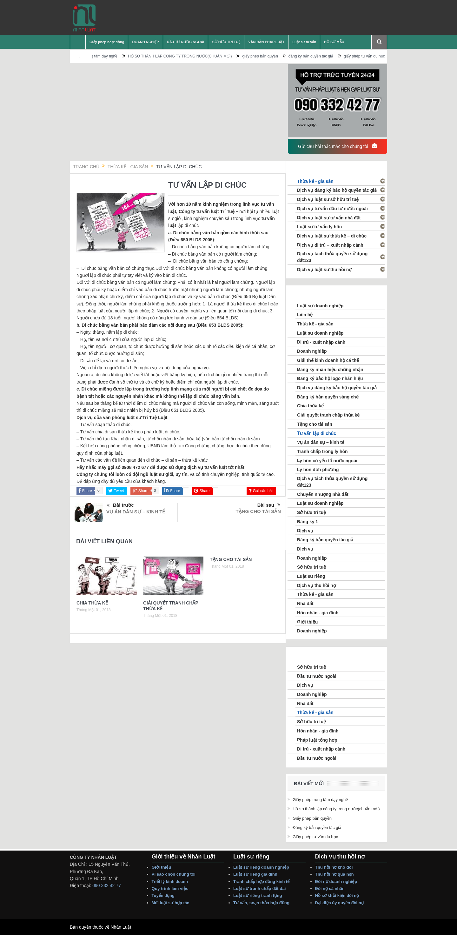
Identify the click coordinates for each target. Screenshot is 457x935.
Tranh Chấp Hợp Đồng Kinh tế (262, 881)
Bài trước (120, 505)
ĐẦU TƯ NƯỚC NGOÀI (185, 42)
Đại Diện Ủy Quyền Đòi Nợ (339, 902)
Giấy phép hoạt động (106, 42)
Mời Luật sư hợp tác (170, 902)
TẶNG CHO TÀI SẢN (258, 511)
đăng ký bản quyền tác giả (323, 56)
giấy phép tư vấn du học (376, 56)
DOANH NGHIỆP (145, 42)
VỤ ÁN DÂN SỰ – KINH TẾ (135, 511)
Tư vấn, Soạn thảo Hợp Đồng (261, 902)
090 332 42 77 (106, 885)
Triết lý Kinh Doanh (171, 881)
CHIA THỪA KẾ (92, 602)
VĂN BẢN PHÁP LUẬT (266, 42)
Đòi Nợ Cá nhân (330, 888)
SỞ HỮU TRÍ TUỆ (226, 42)
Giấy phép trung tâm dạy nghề (103, 56)
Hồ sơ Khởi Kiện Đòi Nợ (337, 895)
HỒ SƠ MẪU (334, 42)
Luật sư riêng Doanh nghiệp (261, 867)
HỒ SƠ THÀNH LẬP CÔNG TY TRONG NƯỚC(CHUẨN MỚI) (192, 56)
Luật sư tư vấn (304, 42)
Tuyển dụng (163, 895)
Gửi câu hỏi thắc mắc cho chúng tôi (337, 146)
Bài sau (268, 505)
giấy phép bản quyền (272, 56)
